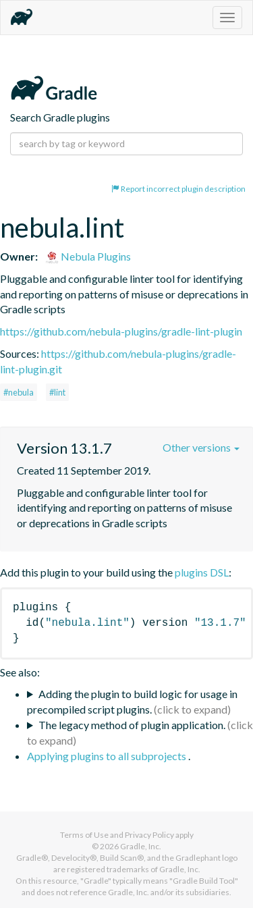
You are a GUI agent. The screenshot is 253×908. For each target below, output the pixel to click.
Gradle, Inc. (140, 846)
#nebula (18, 392)
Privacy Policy (149, 835)
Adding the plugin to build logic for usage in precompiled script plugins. (132, 701)
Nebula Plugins (88, 256)
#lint (57, 392)
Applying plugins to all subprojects (107, 755)
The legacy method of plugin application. (131, 724)
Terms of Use (84, 835)
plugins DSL (202, 572)
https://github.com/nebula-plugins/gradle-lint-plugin (121, 331)
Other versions (201, 447)
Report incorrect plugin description (178, 189)
